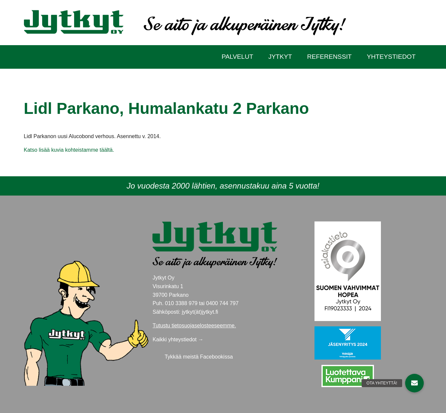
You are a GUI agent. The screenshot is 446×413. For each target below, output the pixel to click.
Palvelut (237, 56)
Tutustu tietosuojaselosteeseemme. (194, 325)
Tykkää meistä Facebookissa (199, 357)
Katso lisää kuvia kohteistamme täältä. (69, 150)
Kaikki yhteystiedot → (177, 339)
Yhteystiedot (391, 56)
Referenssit (329, 56)
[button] (414, 383)
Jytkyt (280, 56)
